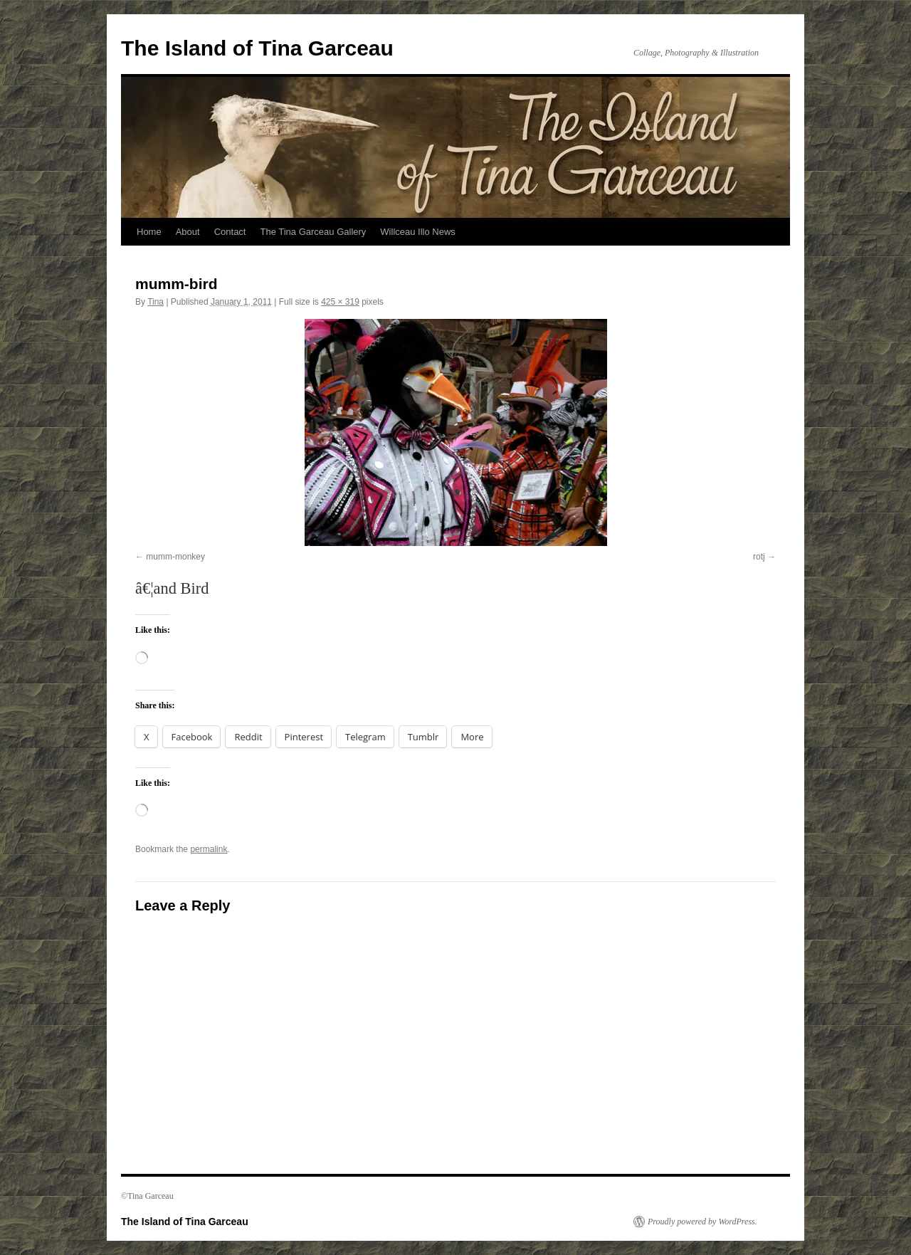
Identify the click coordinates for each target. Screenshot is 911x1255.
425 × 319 (340, 302)
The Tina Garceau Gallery (313, 231)
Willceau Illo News (417, 231)
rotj (759, 557)
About (188, 231)
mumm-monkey (175, 557)
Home (149, 231)
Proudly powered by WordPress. (702, 1222)
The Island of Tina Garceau (257, 48)
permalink (208, 849)
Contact (230, 231)
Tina (155, 302)
